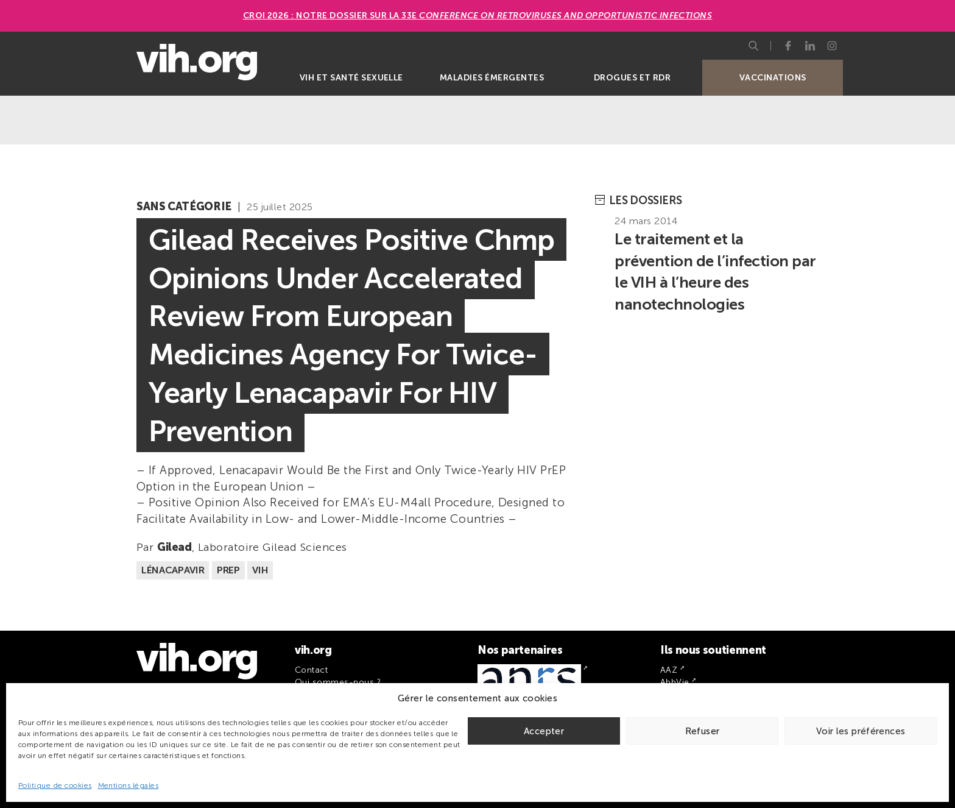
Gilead (174, 547)
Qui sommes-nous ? (338, 682)
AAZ (668, 670)
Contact (311, 670)
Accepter (544, 731)
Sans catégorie (183, 206)
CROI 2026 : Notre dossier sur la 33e (478, 15)
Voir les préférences (861, 731)
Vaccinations (772, 78)
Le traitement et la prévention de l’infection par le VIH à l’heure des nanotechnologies (715, 272)
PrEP (228, 570)
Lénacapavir (172, 570)
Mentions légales (128, 785)
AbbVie (674, 682)
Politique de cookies (55, 785)
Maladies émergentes (492, 78)
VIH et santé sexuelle (351, 78)
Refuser (702, 731)
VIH (260, 570)
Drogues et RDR (632, 78)
